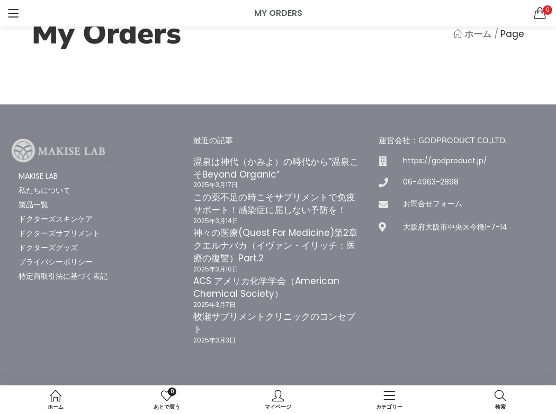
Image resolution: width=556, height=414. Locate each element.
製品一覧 (33, 204)
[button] (540, 13)
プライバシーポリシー (56, 262)
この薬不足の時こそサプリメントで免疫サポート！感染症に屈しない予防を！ (274, 203)
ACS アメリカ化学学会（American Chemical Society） (266, 287)
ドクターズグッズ (48, 247)
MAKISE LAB (38, 176)
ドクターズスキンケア (56, 219)
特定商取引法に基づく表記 (63, 276)
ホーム (472, 34)
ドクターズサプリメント (59, 233)
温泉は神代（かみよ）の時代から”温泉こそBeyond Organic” (275, 168)
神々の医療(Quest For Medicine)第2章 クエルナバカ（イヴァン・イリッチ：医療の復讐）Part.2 (279, 245)
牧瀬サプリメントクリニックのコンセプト (274, 323)
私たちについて (44, 190)
